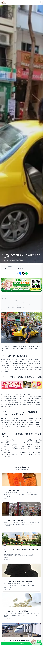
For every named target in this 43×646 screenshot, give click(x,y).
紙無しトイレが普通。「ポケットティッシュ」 (16, 307)
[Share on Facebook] (20, 273)
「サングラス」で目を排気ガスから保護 (15, 303)
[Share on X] (23, 273)
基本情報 (10, 266)
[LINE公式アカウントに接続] (36, 641)
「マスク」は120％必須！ (12, 301)
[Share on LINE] (26, 273)
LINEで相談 (21, 643)
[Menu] (40, 2)
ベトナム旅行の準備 (18, 266)
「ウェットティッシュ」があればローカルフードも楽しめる (19, 305)
